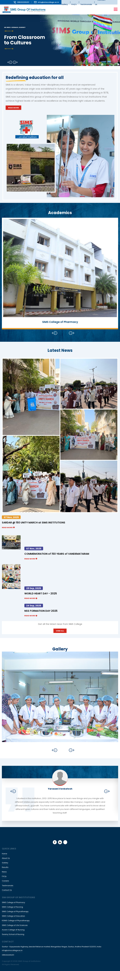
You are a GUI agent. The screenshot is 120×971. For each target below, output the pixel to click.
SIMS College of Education (13, 916)
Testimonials (7, 885)
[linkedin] (60, 842)
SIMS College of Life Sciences (15, 925)
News (4, 872)
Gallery (5, 862)
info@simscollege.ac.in (46, 2)
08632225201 (21, 2)
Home (4, 853)
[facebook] (55, 842)
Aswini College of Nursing (13, 929)
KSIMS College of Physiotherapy (16, 920)
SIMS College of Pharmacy (13, 902)
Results (5, 867)
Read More (13, 107)
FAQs (4, 876)
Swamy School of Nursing (13, 934)
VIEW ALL (60, 631)
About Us (6, 858)
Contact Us (7, 890)
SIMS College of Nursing (12, 907)
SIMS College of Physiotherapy (15, 911)
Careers (5, 881)
